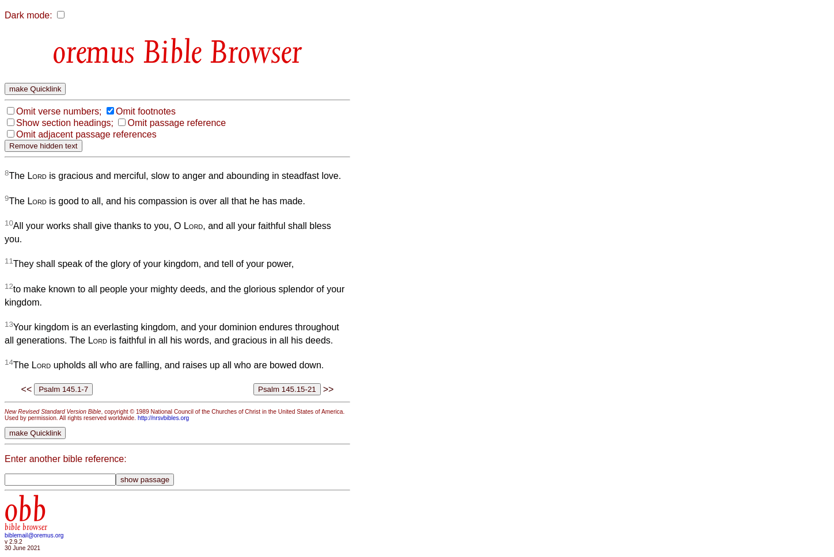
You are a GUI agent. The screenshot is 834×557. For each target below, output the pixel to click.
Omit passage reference (176, 123)
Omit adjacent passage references (86, 134)
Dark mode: (28, 15)
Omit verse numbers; (58, 111)
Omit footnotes (146, 111)
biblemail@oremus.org (34, 535)
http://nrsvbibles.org (163, 418)
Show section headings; (64, 123)
